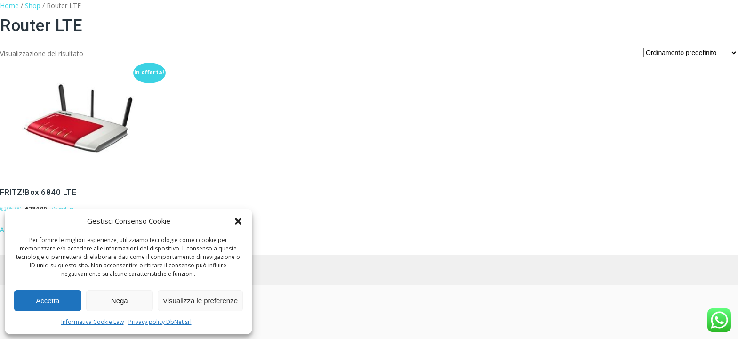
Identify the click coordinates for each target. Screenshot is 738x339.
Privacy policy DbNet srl (160, 322)
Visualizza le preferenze (200, 301)
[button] (238, 221)
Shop (32, 5)
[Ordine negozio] (690, 52)
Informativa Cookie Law (92, 322)
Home (9, 5)
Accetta (47, 301)
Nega (119, 301)
